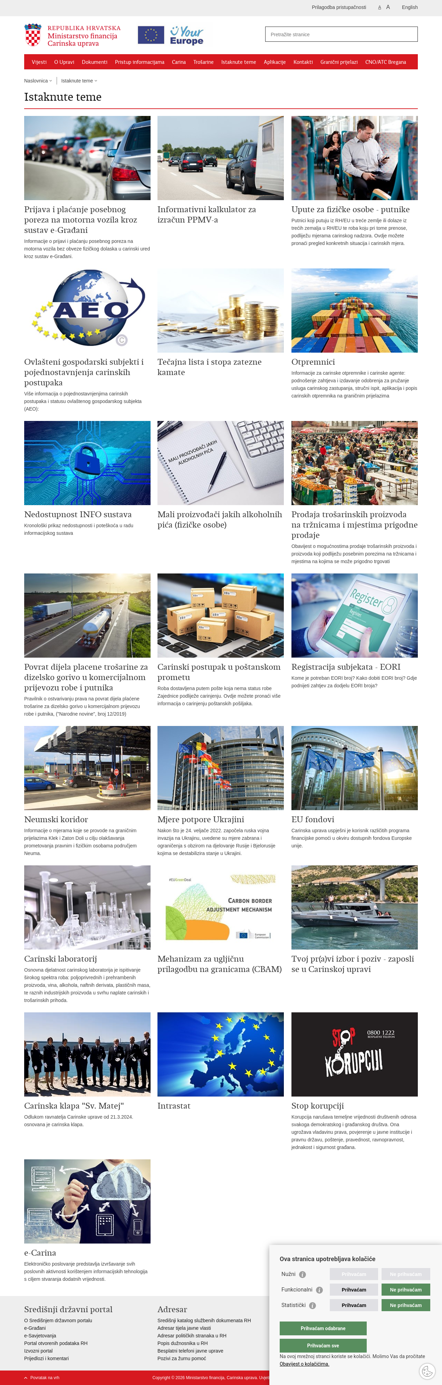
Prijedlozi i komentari (46, 1358)
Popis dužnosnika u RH (182, 1343)
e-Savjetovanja (40, 1335)
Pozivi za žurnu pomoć (181, 1358)
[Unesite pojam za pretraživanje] (330, 34)
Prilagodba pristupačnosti (339, 7)
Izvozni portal (38, 1351)
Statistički (293, 1319)
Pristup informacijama (139, 62)
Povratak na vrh (44, 1377)
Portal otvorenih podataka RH (56, 1343)
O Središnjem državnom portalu (58, 1320)
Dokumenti (94, 62)
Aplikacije (275, 62)
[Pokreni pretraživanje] (410, 34)
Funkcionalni (297, 1303)
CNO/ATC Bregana (385, 62)
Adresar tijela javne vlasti (184, 1328)
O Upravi (64, 62)
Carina (179, 62)
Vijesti (39, 62)
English (410, 7)
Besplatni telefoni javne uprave (190, 1351)
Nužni (288, 1288)
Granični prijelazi (339, 62)
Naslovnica (36, 81)
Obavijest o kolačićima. (304, 1364)
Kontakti (303, 62)
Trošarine (203, 62)
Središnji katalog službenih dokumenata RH (204, 1320)
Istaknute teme (238, 62)
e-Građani (35, 1328)
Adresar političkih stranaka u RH (192, 1335)
